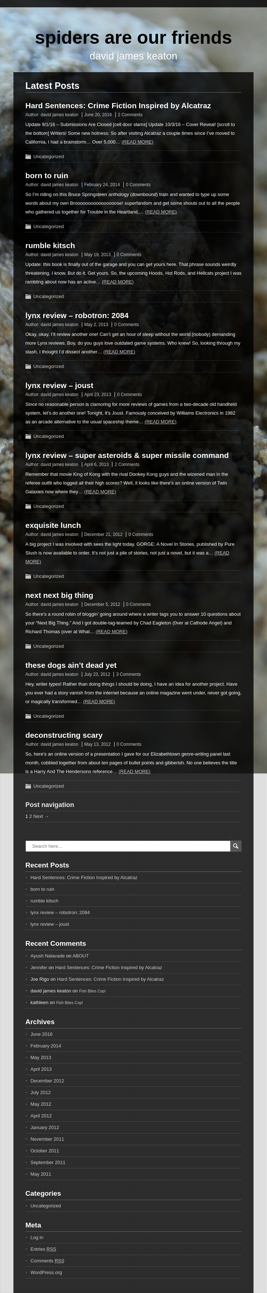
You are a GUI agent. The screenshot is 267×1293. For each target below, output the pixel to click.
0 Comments (138, 184)
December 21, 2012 (103, 534)
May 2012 (41, 1104)
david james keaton (59, 114)
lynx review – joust (59, 385)
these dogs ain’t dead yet (71, 665)
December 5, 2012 (102, 604)
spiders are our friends (133, 37)
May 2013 (41, 1057)
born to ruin (46, 175)
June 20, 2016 (98, 114)
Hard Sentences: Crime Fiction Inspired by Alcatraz (118, 105)
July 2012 (41, 1092)
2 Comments (130, 114)
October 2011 (45, 1150)
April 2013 (41, 1069)
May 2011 (41, 1174)
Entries (43, 1249)
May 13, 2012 (97, 744)
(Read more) (137, 142)
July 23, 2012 (97, 674)
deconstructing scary (64, 735)
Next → (41, 816)
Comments (47, 1260)
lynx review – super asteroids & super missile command (127, 455)
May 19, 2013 (97, 254)
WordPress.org (46, 1272)
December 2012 (47, 1081)
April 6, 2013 (96, 464)
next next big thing (59, 595)
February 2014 (46, 1046)
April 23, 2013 (97, 394)
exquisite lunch (53, 525)
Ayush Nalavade (48, 956)
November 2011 (47, 1139)
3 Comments (128, 674)
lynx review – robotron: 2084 (77, 315)
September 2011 (48, 1162)
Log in (37, 1237)
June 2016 (42, 1034)
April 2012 (41, 1115)
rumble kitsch (50, 245)
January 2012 (45, 1127)
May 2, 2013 (96, 324)
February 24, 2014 (102, 184)
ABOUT (80, 956)
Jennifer (39, 967)
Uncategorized (48, 156)
